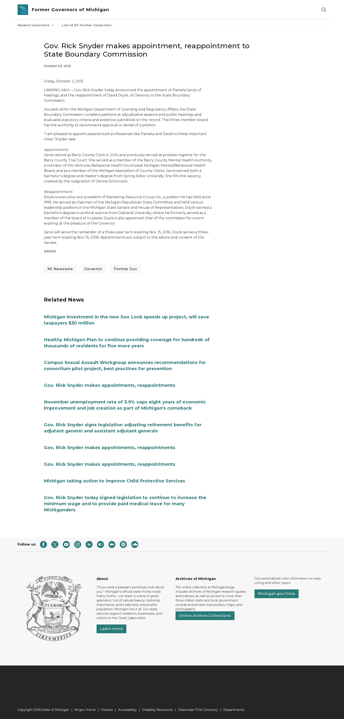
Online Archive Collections (205, 616)
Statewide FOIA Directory (198, 710)
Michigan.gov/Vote (276, 594)
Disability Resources (157, 710)
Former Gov (125, 269)
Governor (93, 269)
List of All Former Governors (87, 25)
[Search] (323, 9)
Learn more (111, 629)
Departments (233, 710)
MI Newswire (60, 269)
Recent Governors (36, 25)
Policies (107, 710)
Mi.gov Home (85, 710)
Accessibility (127, 710)
